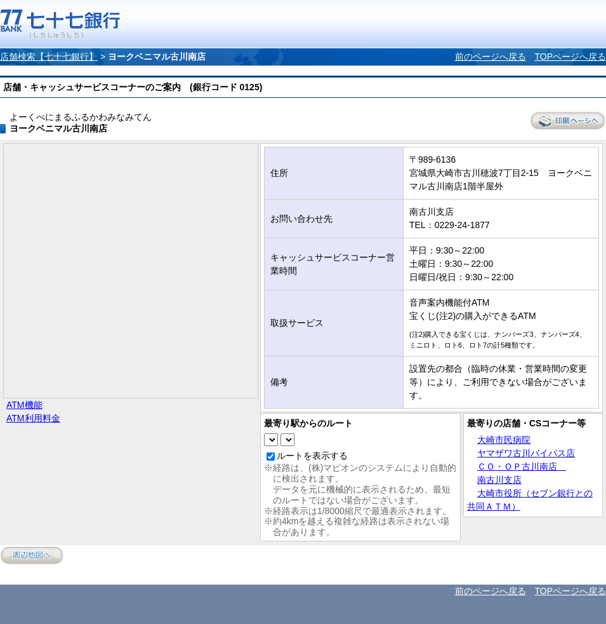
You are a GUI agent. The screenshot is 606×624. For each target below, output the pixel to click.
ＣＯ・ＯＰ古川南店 (521, 466)
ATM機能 (24, 405)
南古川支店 (499, 480)
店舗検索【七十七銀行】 (49, 56)
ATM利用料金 (33, 418)
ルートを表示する (312, 456)
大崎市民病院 (503, 440)
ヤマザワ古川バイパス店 (526, 453)
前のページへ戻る (490, 56)
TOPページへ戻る (570, 56)
